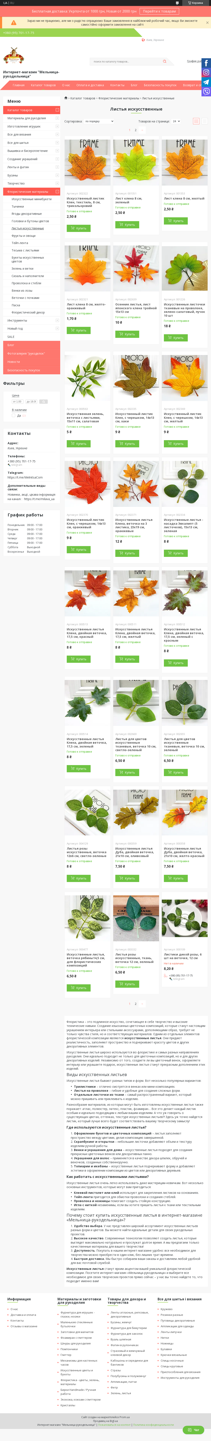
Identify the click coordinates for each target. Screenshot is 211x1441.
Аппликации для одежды (177, 1326)
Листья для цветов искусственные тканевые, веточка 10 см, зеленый (184, 744)
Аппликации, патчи (124, 1382)
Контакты (117, 85)
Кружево (167, 1309)
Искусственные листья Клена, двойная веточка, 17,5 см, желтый (135, 633)
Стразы (116, 1370)
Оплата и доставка (90, 85)
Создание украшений (22, 159)
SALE (10, 337)
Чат (193, 1430)
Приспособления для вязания (180, 1372)
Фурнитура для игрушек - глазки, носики (78, 1314)
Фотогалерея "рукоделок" (26, 353)
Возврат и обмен (195, 85)
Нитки (165, 1338)
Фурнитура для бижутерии (129, 1328)
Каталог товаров (43, 85)
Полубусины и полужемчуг (128, 1376)
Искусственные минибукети (32, 199)
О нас (66, 85)
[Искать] (165, 61)
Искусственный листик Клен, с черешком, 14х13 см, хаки (134, 417)
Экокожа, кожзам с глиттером (81, 1399)
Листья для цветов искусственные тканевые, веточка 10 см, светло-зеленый (135, 744)
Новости (13, 362)
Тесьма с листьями (25, 250)
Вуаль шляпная (121, 1339)
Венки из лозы (22, 290)
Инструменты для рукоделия (180, 1378)
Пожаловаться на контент (114, 1425)
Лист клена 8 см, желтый (184, 198)
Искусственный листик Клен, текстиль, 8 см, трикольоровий (85, 202)
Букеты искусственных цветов (28, 259)
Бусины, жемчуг (121, 1322)
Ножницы (167, 1343)
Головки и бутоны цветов (30, 221)
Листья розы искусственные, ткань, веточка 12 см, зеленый (134, 958)
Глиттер (66, 1355)
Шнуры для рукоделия (76, 1343)
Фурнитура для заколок (127, 1334)
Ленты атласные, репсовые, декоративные (130, 1314)
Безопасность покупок (160, 85)
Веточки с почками (25, 298)
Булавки (166, 1349)
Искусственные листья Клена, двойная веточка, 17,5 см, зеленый (87, 742)
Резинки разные (172, 1315)
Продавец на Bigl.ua (105, 1421)
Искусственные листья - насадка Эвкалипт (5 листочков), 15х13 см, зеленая (183, 525)
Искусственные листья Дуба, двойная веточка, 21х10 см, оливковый (134, 852)
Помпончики (69, 1349)
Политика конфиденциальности (153, 1425)
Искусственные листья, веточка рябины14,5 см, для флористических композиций (86, 960)
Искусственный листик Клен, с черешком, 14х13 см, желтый (183, 417)
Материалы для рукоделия (26, 118)
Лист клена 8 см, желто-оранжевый (86, 306)
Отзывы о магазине (24, 1326)
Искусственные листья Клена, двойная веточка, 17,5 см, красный (87, 633)
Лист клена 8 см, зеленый (128, 200)
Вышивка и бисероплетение (27, 151)
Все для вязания (19, 134)
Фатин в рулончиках (125, 1345)
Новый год (15, 328)
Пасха (16, 305)
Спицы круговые (172, 1366)
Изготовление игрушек (24, 126)
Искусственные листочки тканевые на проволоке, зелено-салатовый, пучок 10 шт (184, 310)
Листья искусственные (28, 228)
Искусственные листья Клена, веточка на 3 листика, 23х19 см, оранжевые (133, 525)
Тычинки (18, 206)
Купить (81, 228)
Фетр (114, 1387)
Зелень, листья (121, 1393)
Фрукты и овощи (23, 236)
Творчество (16, 183)
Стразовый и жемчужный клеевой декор (128, 1353)
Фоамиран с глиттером (76, 1338)
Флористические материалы (27, 192)
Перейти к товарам (159, 11)
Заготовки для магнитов (77, 1332)
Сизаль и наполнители (28, 276)
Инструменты (17, 320)
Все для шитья (18, 143)
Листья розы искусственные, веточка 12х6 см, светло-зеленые (86, 852)
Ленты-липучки (171, 1332)
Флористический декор (28, 312)
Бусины (12, 175)
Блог (134, 85)
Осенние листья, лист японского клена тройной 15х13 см (136, 308)
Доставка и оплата (23, 1315)
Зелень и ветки (22, 268)
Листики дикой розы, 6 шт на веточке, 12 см (182, 956)
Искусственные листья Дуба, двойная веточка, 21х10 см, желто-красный (184, 852)
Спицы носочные (172, 1360)
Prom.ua (125, 1417)
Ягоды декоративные (27, 214)
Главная (19, 85)
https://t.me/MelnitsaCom (25, 477)
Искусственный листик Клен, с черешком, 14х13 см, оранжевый (86, 523)
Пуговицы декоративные (178, 1320)
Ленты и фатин (18, 167)
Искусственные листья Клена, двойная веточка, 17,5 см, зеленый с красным (184, 634)
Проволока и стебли (26, 283)
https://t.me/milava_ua (39, 499)
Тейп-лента (20, 243)
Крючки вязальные (174, 1355)
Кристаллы (68, 1405)
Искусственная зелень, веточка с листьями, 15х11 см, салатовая (85, 417)
